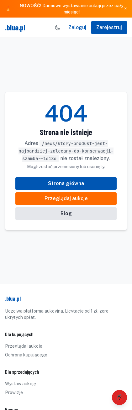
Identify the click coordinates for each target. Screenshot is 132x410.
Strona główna (66, 183)
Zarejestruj (109, 27)
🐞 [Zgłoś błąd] (120, 397)
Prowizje (14, 392)
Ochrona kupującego (26, 354)
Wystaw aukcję (20, 383)
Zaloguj (77, 27)
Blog (66, 213)
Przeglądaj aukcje (66, 198)
